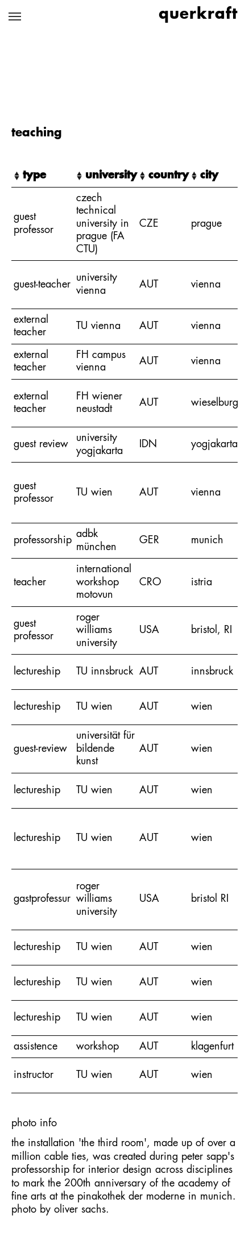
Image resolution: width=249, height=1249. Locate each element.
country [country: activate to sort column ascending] (168, 175)
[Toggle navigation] (15, 16)
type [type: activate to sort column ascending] (34, 175)
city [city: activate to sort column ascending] (209, 175)
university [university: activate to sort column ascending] (111, 175)
